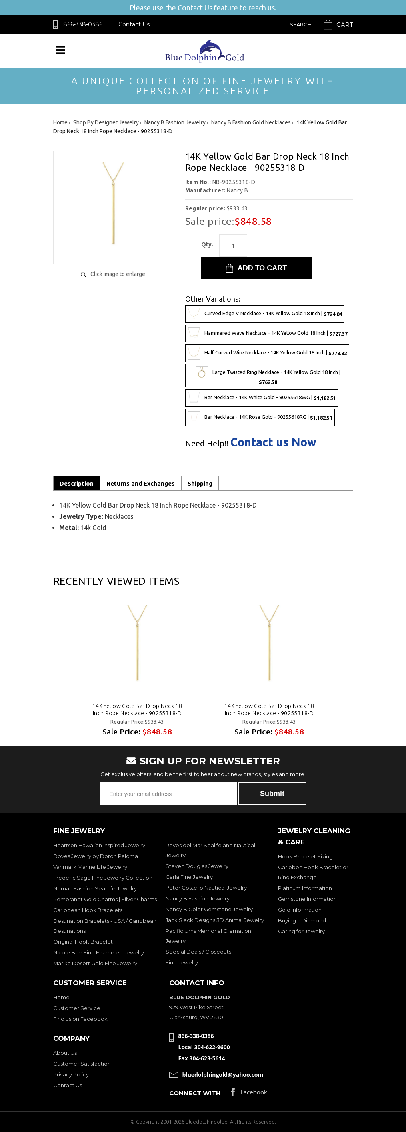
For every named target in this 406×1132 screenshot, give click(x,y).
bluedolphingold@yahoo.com (223, 1074)
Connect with (195, 1093)
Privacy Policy (71, 1074)
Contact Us (134, 24)
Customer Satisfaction (82, 1063)
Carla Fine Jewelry (189, 877)
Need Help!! (206, 444)
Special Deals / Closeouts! (199, 951)
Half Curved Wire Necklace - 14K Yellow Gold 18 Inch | (267, 353)
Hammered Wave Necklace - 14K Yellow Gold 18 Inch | (268, 333)
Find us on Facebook (80, 1019)
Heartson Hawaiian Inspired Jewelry (99, 845)
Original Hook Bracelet (83, 941)
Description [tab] (77, 483)
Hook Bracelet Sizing (305, 856)
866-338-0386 (82, 24)
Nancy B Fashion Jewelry (198, 898)
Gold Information (300, 909)
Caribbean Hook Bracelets (87, 910)
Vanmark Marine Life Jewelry (90, 867)
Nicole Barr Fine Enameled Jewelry (98, 952)
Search (301, 24)
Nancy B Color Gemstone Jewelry (209, 909)
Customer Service (76, 1008)
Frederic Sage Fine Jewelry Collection (102, 877)
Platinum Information (305, 888)
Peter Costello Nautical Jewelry (206, 887)
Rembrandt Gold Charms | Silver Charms (105, 899)
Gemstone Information (307, 899)
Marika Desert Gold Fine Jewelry (95, 963)
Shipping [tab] (200, 483)
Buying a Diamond (302, 920)
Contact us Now (273, 442)
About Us (65, 1053)
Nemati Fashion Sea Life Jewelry (95, 888)
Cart (344, 24)
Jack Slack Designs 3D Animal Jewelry (215, 920)
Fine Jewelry (182, 962)
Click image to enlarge (117, 274)
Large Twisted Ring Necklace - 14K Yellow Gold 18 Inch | (268, 375)
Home (61, 997)
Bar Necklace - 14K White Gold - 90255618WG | (262, 398)
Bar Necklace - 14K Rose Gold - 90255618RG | (260, 417)
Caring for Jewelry (301, 931)
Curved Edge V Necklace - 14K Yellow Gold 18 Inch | (265, 314)
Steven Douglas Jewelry (197, 866)
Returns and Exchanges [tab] (140, 483)
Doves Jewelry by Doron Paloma (95, 856)
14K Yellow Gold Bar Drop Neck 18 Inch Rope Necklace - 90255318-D (137, 709)
